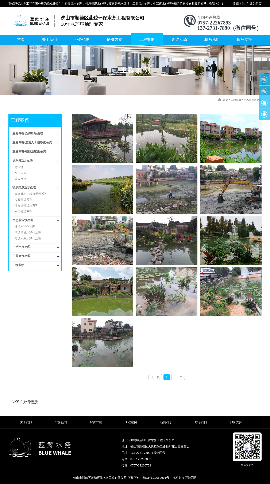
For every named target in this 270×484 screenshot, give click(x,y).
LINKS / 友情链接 (23, 402)
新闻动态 (179, 39)
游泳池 (19, 167)
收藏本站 (239, 3)
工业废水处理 (21, 256)
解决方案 (114, 39)
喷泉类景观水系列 (26, 205)
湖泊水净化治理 (25, 226)
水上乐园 (20, 173)
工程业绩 (18, 265)
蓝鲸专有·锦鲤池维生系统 (29, 151)
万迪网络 (191, 477)
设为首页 (256, 3)
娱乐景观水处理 (22, 160)
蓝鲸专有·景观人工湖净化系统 (32, 142)
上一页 (155, 377)
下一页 (178, 377)
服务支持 (244, 39)
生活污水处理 (21, 247)
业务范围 (82, 39)
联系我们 (212, 39)
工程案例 (147, 39)
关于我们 (49, 39)
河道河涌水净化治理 (28, 232)
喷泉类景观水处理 (24, 187)
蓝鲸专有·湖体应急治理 (27, 133)
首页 (21, 39)
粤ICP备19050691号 (155, 477)
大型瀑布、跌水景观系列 (31, 194)
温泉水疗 (20, 179)
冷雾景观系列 (23, 199)
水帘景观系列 (23, 211)
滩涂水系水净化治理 (28, 238)
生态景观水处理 (253, 99)
